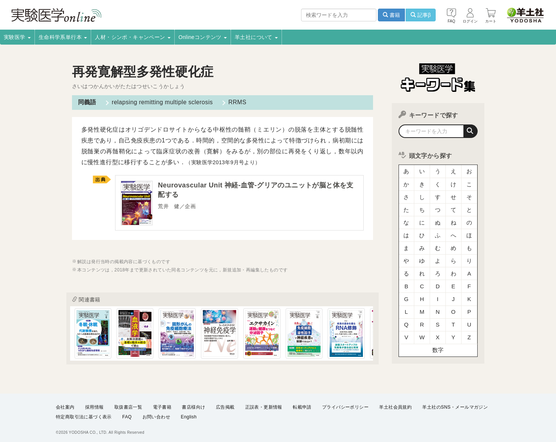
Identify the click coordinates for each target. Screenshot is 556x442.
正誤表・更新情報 (263, 404)
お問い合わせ (156, 414)
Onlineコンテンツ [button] (202, 37)
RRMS (237, 102)
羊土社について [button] (256, 37)
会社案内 (65, 404)
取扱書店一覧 (128, 404)
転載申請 (302, 404)
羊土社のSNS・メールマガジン (455, 404)
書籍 (391, 15)
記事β (421, 15)
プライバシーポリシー (345, 404)
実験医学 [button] (17, 37)
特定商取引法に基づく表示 (84, 414)
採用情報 (94, 404)
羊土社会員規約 (395, 404)
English (188, 414)
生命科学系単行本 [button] (63, 37)
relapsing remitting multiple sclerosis (162, 102)
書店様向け (193, 404)
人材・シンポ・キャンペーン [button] (133, 37)
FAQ (127, 414)
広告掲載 (225, 404)
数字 (438, 339)
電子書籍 (162, 404)
